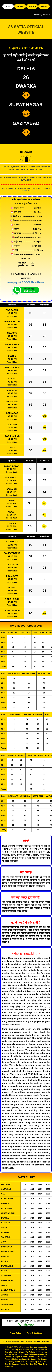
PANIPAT (12, 587)
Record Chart (12, 316)
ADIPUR (12, 378)
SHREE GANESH (12, 367)
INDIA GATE (12, 576)
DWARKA (11, 523)
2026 (24, 1184)
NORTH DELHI (12, 599)
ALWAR (11, 512)
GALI (12, 447)
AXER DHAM (12, 541)
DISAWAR (26, 152)
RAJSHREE (12, 401)
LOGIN (44, 6)
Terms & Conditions (34, 1333)
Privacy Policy (15, 1333)
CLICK (23, 191)
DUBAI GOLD (11, 477)
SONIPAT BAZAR (12, 553)
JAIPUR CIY (12, 564)
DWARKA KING (12, 436)
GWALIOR (12, 489)
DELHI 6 (12, 356)
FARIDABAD (12, 390)
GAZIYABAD (12, 413)
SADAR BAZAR (11, 466)
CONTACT (32, 6)
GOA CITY (12, 333)
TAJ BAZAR (12, 310)
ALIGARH (12, 424)
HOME (8, 6)
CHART (20, 6)
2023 (48, 1184)
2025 (32, 1184)
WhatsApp (26, 1324)
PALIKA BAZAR (12, 321)
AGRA (12, 500)
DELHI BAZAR (12, 344)
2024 (40, 1184)
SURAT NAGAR (12, 610)
